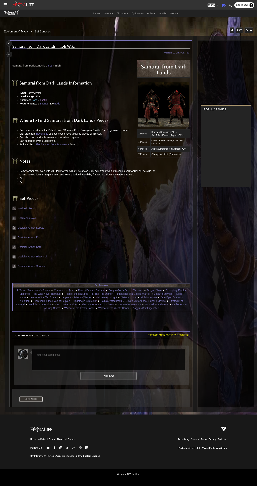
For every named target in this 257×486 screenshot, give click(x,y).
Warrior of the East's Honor (79, 308)
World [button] (163, 13)
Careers (195, 439)
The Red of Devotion (129, 304)
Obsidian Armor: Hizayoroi (32, 256)
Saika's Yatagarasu (111, 301)
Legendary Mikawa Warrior (76, 297)
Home (33, 439)
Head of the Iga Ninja (76, 293)
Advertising (183, 439)
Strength (45, 103)
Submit (108, 376)
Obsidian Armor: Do (29, 237)
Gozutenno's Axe (27, 218)
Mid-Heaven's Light (106, 297)
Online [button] (151, 13)
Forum (52, 439)
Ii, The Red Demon (102, 293)
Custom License (91, 456)
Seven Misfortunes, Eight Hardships (146, 301)
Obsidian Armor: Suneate (32, 266)
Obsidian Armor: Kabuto (31, 227)
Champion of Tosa (64, 290)
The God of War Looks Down (98, 304)
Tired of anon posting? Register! (167, 335)
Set (50, 65)
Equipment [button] (138, 13)
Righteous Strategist (85, 301)
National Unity (128, 297)
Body (58, 103)
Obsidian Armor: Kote (30, 246)
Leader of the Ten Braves (43, 297)
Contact (71, 439)
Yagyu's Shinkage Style (146, 308)
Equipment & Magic (16, 31)
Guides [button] (174, 13)
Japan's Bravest (163, 293)
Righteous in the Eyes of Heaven (52, 301)
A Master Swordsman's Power (33, 290)
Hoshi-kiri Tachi (26, 208)
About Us (61, 439)
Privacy (212, 439)
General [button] (108, 13)
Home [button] (96, 13)
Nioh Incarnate (148, 297)
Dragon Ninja (154, 290)
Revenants (43, 133)
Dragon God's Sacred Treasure (125, 290)
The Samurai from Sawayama (52, 144)
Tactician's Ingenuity (40, 304)
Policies (222, 439)
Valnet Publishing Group (214, 448)
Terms (204, 439)
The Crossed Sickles (66, 304)
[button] (212, 5)
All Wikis (42, 439)
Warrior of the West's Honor (113, 308)
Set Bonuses (43, 31)
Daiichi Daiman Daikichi (91, 290)
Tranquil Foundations (156, 304)
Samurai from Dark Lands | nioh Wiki (44, 46)
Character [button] (122, 13)
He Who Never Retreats (47, 293)
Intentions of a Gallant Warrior (133, 293)
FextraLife (183, 448)
